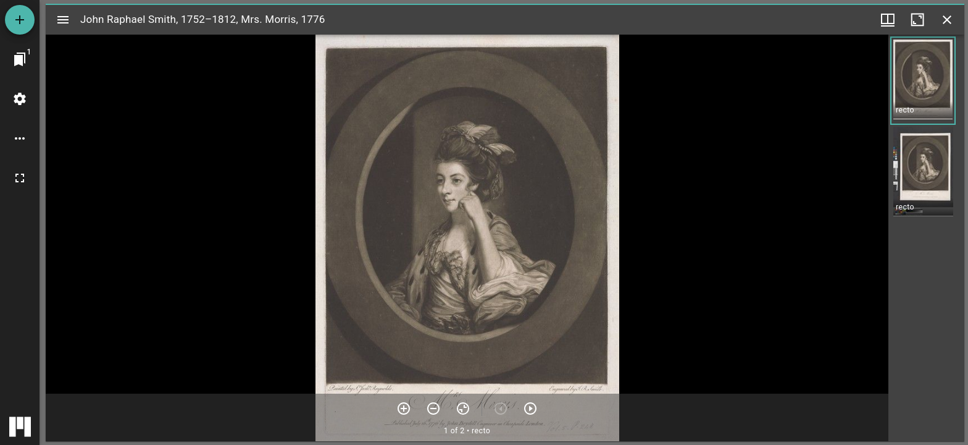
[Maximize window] (917, 20)
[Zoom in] (404, 408)
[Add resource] (20, 20)
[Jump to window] (20, 59)
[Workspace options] (20, 138)
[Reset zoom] (463, 408)
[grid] (926, 238)
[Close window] (947, 20)
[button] (923, 81)
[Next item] (530, 408)
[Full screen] (20, 178)
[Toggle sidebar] (63, 20)
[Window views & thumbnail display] (888, 20)
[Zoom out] (433, 408)
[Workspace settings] (20, 99)
